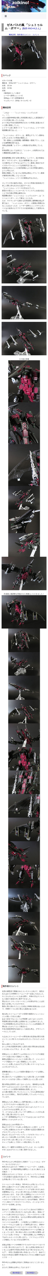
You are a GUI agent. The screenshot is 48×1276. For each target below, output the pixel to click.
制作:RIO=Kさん (31, 28)
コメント (35, 35)
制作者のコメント (24, 35)
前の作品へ (17, 1273)
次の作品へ (31, 1273)
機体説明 (12, 35)
